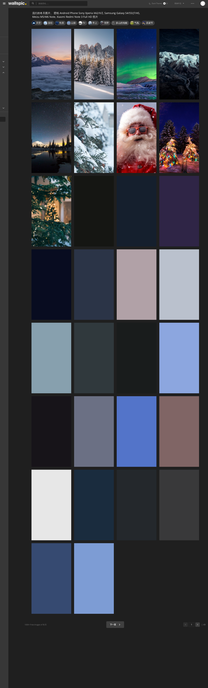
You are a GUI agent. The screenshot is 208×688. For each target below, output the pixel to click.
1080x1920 (21, 93)
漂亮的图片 (10, 27)
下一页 (122, 624)
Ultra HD (9, 61)
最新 (9, 44)
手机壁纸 (9, 16)
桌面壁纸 (9, 22)
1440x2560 (12, 86)
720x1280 (11, 99)
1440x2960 (12, 79)
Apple (8, 67)
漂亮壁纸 (9, 33)
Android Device (12, 72)
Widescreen (10, 108)
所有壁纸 (9, 11)
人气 (9, 50)
